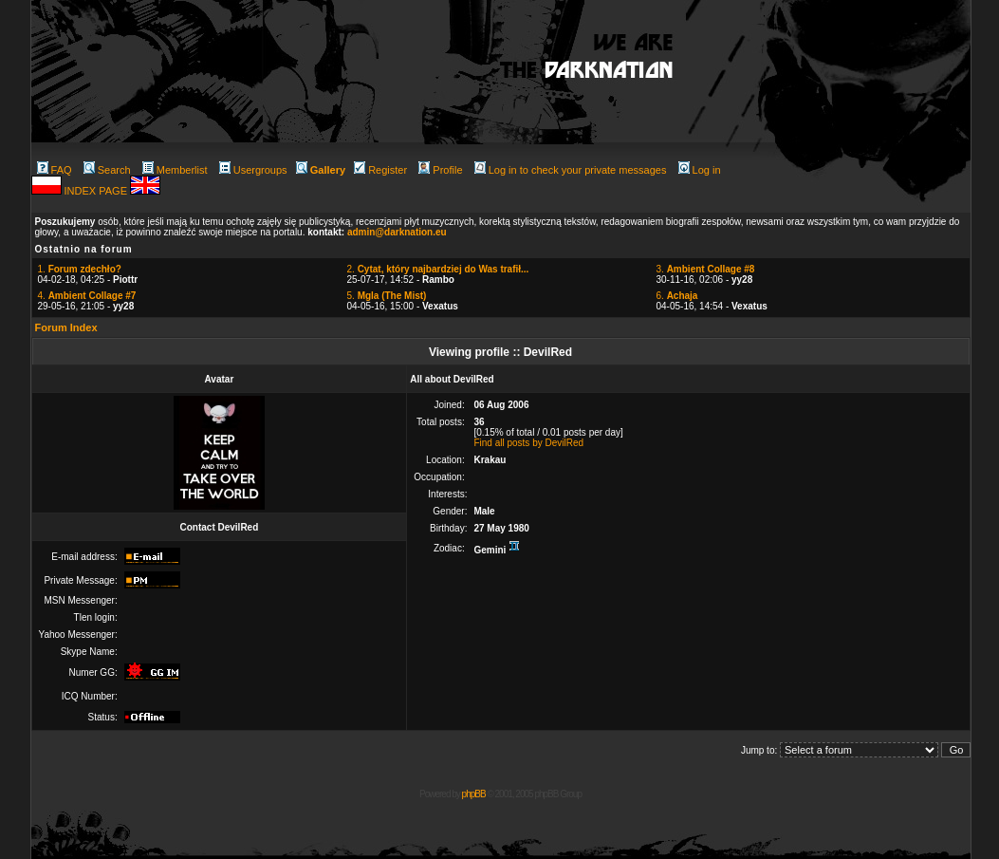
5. (387, 295)
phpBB (474, 794)
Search (107, 170)
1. (79, 269)
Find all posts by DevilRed (528, 443)
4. (87, 295)
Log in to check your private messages (570, 170)
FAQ (54, 170)
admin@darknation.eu (397, 232)
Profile (440, 170)
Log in (699, 170)
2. (438, 269)
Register (380, 170)
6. (677, 295)
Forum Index (66, 327)
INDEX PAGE (97, 190)
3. (706, 269)
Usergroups (253, 170)
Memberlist (175, 170)
